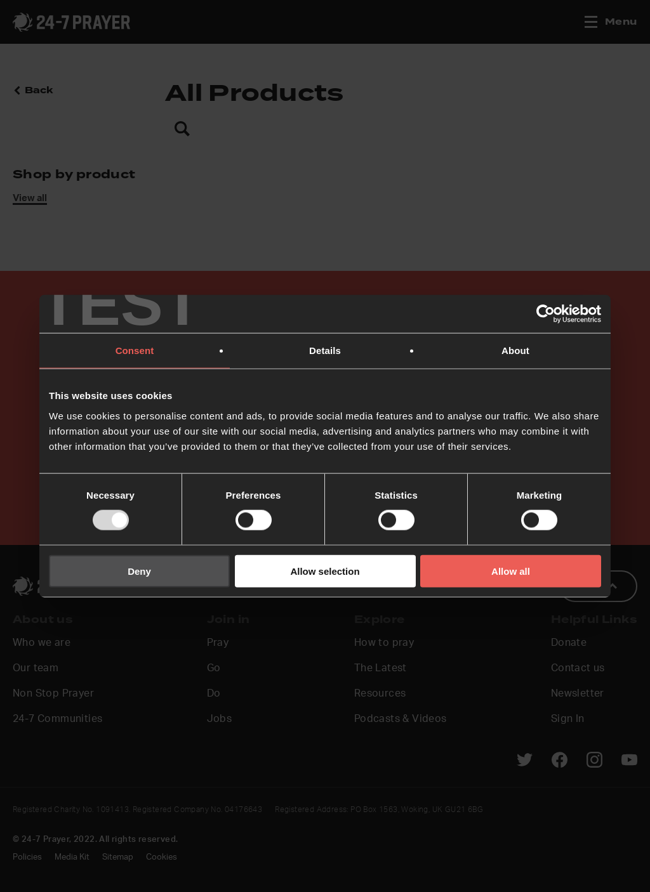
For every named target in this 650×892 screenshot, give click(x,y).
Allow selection (324, 570)
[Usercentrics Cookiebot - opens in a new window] (545, 314)
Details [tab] (325, 350)
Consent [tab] (135, 350)
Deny (139, 570)
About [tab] (515, 350)
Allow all (510, 570)
